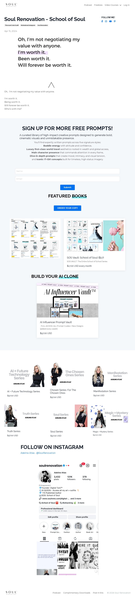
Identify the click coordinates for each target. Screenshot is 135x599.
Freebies (98, 5)
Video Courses (112, 5)
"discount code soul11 (11, 25)
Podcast (88, 5)
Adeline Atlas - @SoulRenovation (38, 453)
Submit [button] (67, 188)
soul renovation (43, 25)
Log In (127, 5)
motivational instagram (28, 25)
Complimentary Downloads (76, 593)
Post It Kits (98, 593)
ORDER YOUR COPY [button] (67, 209)
